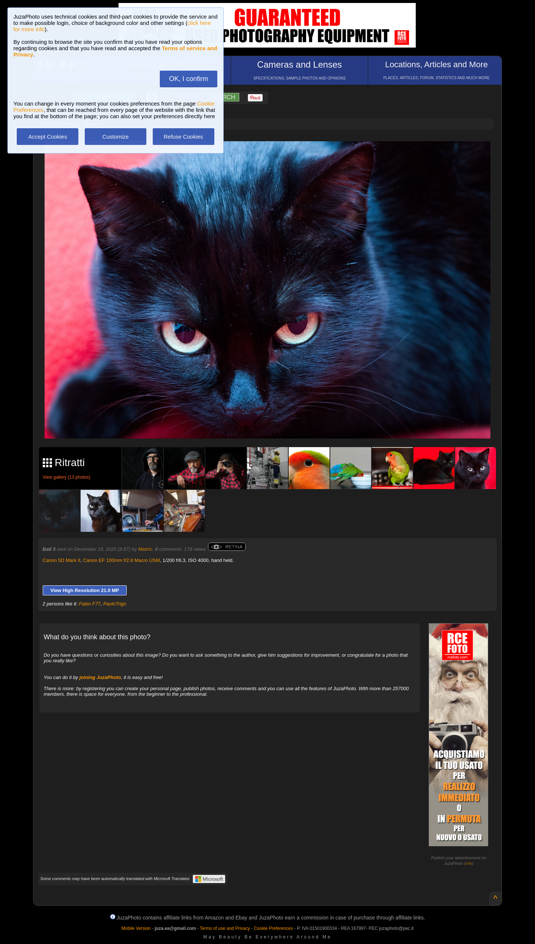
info (469, 863)
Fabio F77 (90, 604)
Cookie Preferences (273, 928)
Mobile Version (136, 928)
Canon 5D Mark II (62, 560)
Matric (145, 549)
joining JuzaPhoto (100, 677)
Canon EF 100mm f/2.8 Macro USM (121, 560)
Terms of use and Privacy (225, 928)
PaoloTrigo (114, 604)
